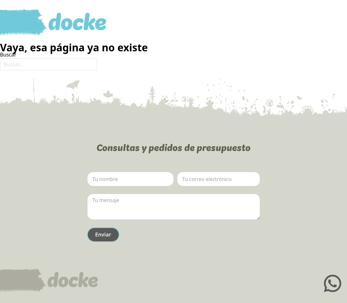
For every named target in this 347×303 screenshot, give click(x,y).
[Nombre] (130, 179)
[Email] (218, 179)
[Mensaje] (173, 207)
